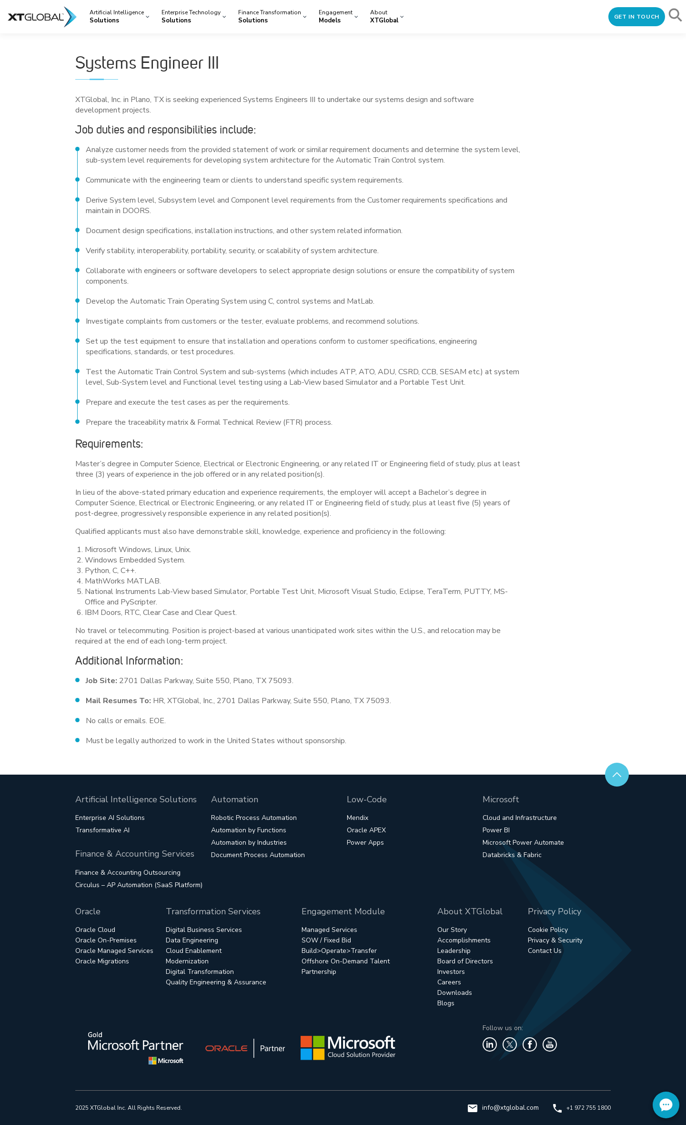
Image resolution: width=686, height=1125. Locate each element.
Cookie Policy (548, 929)
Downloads (454, 992)
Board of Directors (465, 961)
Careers (449, 982)
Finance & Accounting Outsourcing (128, 872)
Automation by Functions (248, 830)
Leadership (454, 950)
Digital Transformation (200, 971)
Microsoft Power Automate (523, 842)
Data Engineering (192, 940)
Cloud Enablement (194, 950)
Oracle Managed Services (114, 950)
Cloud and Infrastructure (520, 817)
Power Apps (365, 842)
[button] (676, 16)
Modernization (187, 961)
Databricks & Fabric (512, 854)
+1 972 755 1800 (582, 1108)
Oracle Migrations (102, 961)
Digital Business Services (204, 929)
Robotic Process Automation (254, 817)
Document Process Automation (258, 854)
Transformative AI (102, 830)
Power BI (496, 830)
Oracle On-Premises (106, 940)
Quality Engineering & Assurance (216, 982)
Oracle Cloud (95, 929)
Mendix (357, 817)
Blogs (445, 1003)
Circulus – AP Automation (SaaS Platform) (138, 885)
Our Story (452, 929)
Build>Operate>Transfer (339, 950)
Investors (451, 971)
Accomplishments (464, 940)
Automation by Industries (249, 842)
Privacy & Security (555, 940)
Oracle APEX (366, 830)
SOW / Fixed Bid (326, 940)
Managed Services (329, 929)
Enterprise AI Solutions (110, 817)
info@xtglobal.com (503, 1107)
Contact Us (545, 950)
